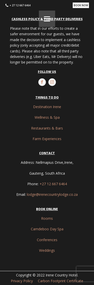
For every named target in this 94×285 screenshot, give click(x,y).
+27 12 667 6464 (53, 183)
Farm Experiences (47, 138)
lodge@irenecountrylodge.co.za (52, 194)
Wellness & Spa (47, 117)
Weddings (47, 250)
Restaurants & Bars (47, 128)
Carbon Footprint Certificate (60, 280)
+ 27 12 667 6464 (20, 5)
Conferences (47, 239)
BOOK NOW (81, 5)
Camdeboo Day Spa (47, 229)
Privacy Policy (22, 280)
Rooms (47, 218)
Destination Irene (47, 106)
